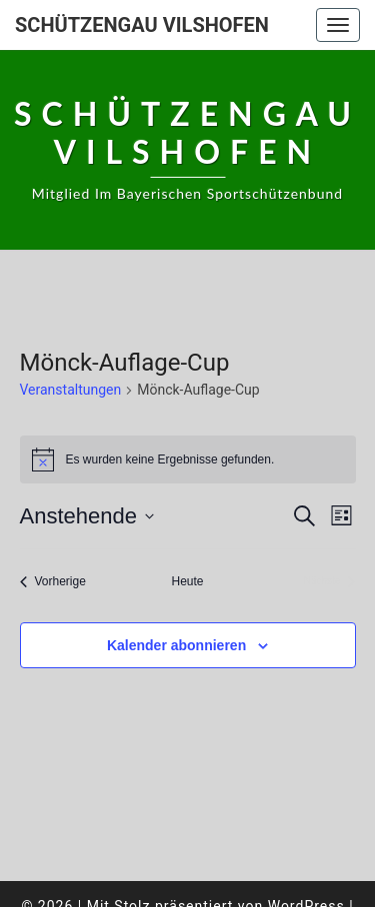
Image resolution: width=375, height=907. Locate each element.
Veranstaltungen (71, 390)
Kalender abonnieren (176, 645)
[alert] (188, 459)
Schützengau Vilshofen (142, 25)
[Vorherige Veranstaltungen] (53, 581)
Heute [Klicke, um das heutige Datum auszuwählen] (187, 581)
